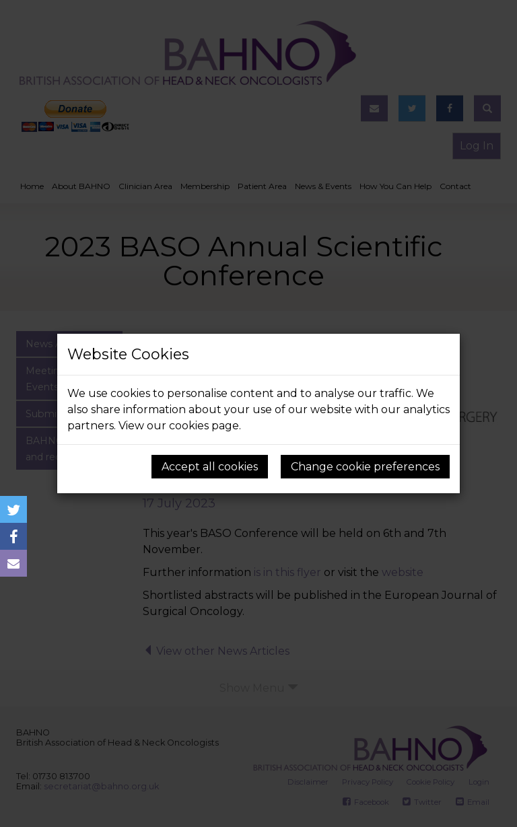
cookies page (204, 425)
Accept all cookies (210, 466)
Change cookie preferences (365, 466)
